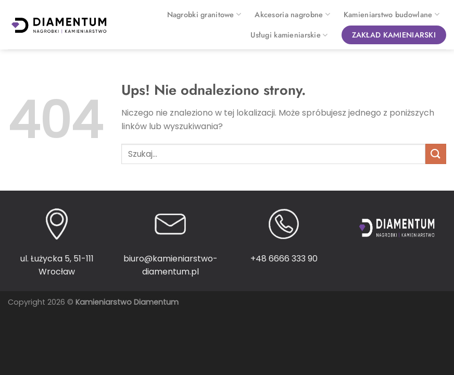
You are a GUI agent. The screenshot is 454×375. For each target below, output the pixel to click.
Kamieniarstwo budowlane (391, 14)
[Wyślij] (435, 154)
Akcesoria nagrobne (292, 14)
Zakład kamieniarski (394, 35)
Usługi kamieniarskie (288, 35)
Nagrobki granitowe (204, 14)
